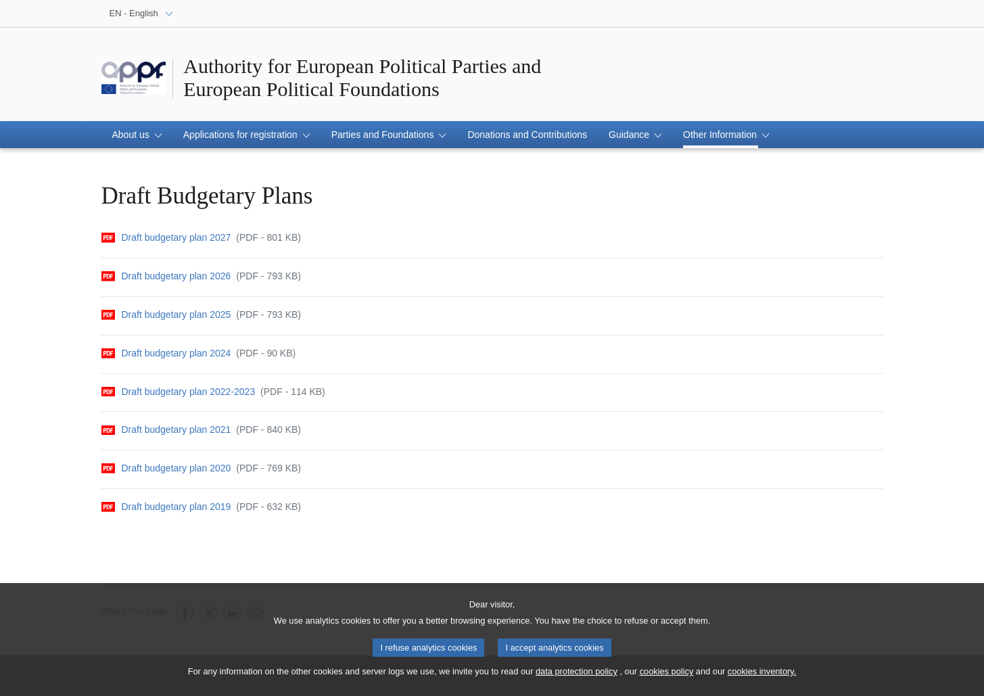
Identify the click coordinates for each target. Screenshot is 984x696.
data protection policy (576, 676)
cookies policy (667, 676)
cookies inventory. (762, 676)
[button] (136, 134)
